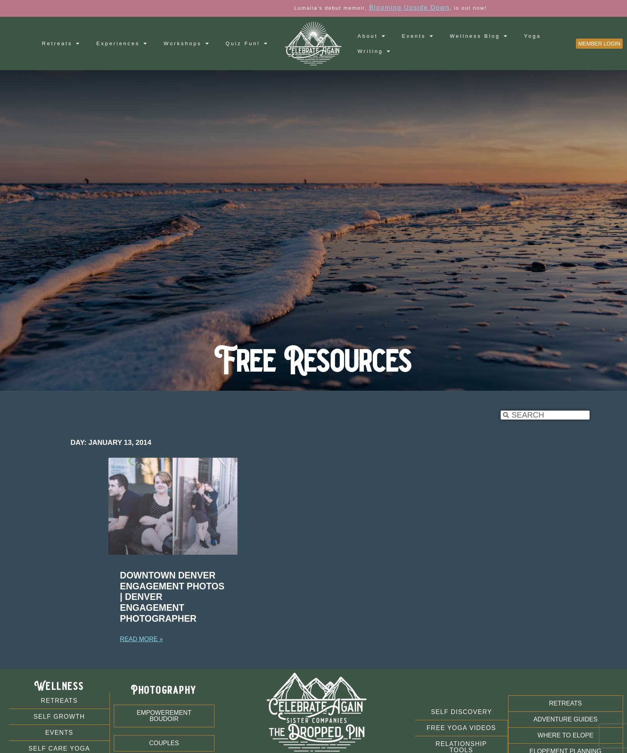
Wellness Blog (479, 36)
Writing (374, 51)
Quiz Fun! (247, 43)
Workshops (187, 43)
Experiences (122, 43)
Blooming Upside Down (448, 7)
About (372, 36)
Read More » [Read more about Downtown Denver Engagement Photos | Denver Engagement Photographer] (141, 639)
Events (418, 36)
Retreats (61, 43)
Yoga (532, 36)
